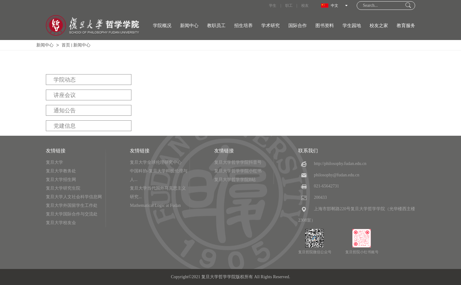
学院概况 (162, 25)
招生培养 (243, 25)
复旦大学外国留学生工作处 (72, 205)
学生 (272, 5)
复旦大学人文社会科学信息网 (74, 197)
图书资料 (324, 25)
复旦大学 (54, 162)
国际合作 (297, 25)
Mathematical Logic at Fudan (155, 205)
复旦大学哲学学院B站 (235, 179)
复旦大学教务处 (61, 171)
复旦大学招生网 (61, 179)
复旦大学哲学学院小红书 (238, 171)
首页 (66, 45)
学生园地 (352, 25)
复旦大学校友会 (61, 222)
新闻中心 (189, 25)
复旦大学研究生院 (63, 188)
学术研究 (270, 25)
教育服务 (406, 25)
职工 (289, 5)
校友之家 (379, 25)
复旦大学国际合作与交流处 (72, 214)
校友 (305, 5)
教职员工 (216, 25)
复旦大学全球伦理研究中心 (156, 162)
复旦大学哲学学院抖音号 (238, 162)
